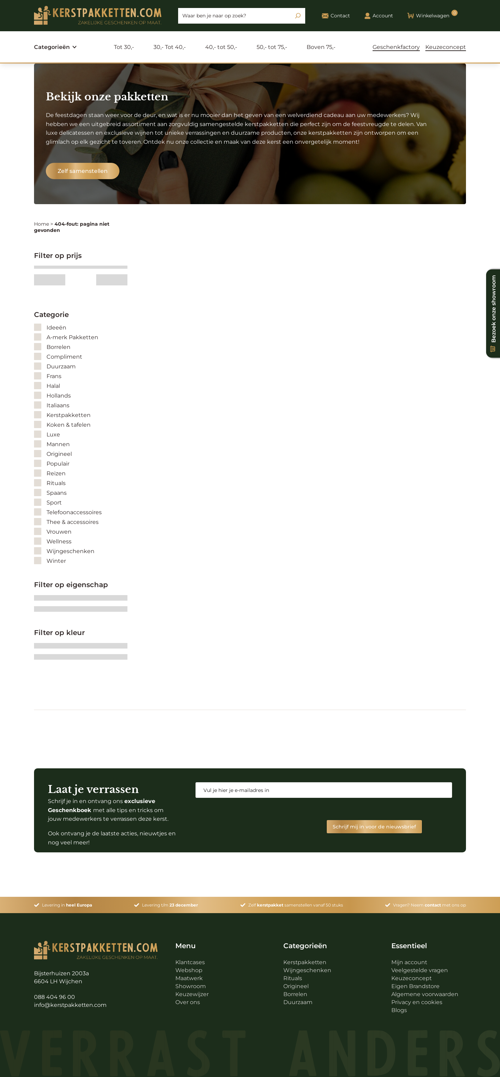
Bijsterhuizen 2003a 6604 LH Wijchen (61, 977)
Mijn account (409, 962)
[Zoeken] (297, 15)
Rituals (292, 978)
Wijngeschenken (307, 970)
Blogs (399, 1010)
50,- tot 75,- (272, 47)
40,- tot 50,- (221, 47)
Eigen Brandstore (415, 986)
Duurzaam (297, 1002)
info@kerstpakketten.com (71, 1005)
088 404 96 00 (54, 997)
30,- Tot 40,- (169, 47)
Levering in (67, 905)
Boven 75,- (321, 47)
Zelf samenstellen (83, 171)
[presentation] (248, 819)
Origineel (296, 986)
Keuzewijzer (192, 994)
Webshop (188, 970)
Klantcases (190, 962)
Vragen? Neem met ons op (429, 905)
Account (379, 15)
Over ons (187, 1002)
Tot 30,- (124, 47)
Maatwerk (189, 978)
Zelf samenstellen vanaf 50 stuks (295, 905)
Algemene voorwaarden (424, 994)
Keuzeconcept (445, 47)
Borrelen (295, 994)
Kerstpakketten (305, 962)
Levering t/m (170, 905)
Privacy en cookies (416, 1002)
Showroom (190, 986)
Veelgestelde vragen (419, 970)
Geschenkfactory (396, 47)
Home (41, 224)
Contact (336, 15)
